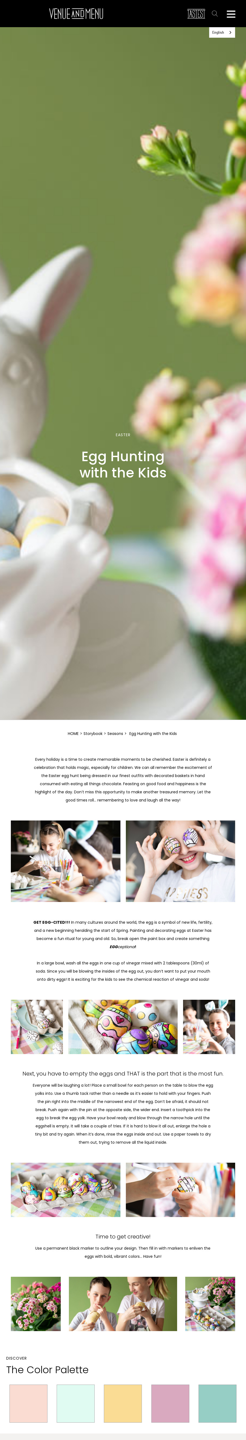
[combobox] (222, 32)
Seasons (115, 733)
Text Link (216, 13)
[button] (231, 13)
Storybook (93, 733)
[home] (76, 13)
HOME (73, 733)
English (218, 32)
